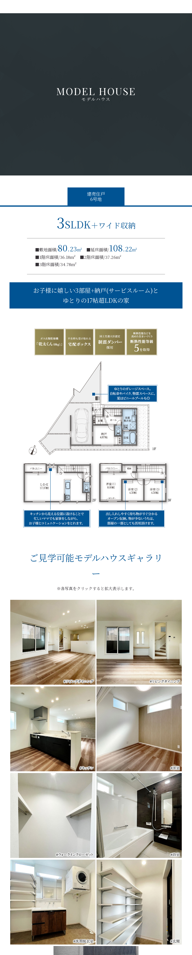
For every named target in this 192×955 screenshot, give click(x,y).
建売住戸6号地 (96, 196)
